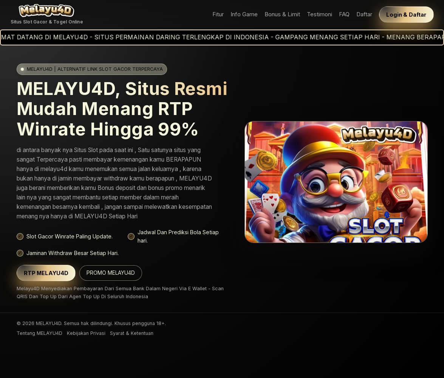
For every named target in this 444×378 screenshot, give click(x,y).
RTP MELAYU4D (46, 273)
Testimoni (319, 14)
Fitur (218, 14)
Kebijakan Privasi (86, 333)
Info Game (244, 14)
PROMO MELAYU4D (111, 273)
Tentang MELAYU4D (39, 333)
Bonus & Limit (282, 14)
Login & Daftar (406, 14)
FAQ (344, 14)
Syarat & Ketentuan (131, 333)
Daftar (364, 14)
